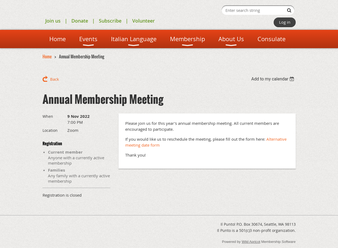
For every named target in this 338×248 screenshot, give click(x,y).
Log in (284, 22)
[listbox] (273, 79)
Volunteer (143, 20)
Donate (79, 20)
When (48, 116)
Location (50, 130)
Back (54, 79)
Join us (53, 20)
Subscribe (110, 20)
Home (47, 56)
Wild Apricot (251, 242)
